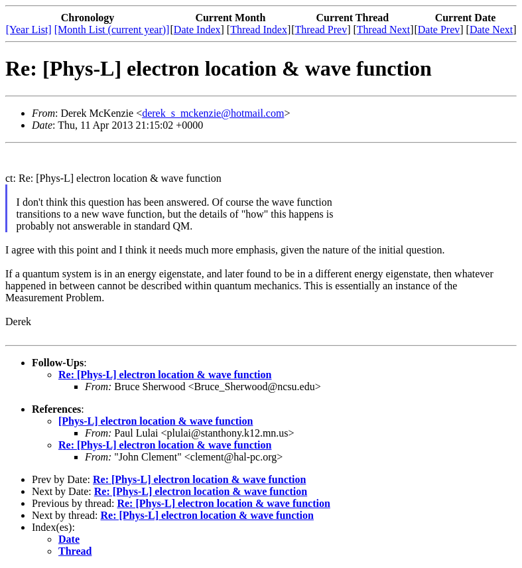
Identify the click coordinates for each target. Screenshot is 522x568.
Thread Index (258, 29)
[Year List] (29, 29)
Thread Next (383, 29)
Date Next (491, 29)
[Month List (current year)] (112, 29)
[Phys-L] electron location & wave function (155, 421)
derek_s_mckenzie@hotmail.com (213, 113)
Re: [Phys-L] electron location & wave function (164, 374)
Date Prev (439, 29)
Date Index (197, 29)
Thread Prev (321, 29)
